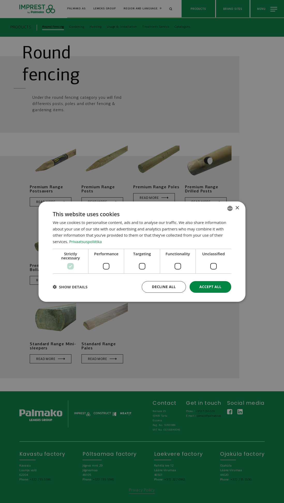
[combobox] (230, 208)
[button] (70, 287)
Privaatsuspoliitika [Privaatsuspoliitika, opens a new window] (85, 241)
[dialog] (142, 251)
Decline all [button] (164, 286)
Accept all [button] (210, 286)
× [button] (237, 208)
